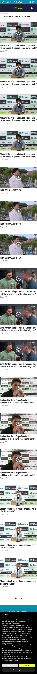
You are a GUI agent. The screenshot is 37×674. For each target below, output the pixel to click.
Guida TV (6, 2)
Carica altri (18, 598)
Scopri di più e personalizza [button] (18, 670)
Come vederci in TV (22, 611)
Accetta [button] (27, 665)
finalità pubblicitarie (13, 637)
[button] (34, 614)
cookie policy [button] (16, 623)
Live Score (18, 2)
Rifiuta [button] (10, 665)
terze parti (5, 627)
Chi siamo (11, 611)
